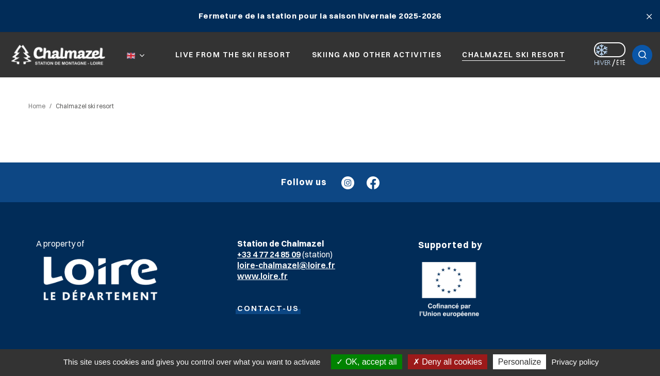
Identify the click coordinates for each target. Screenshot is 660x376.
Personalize (519, 361)
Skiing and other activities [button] (377, 54)
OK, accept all (366, 361)
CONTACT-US (268, 308)
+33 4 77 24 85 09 (269, 254)
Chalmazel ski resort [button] (513, 54)
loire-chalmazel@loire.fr (286, 265)
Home (36, 106)
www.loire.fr (262, 276)
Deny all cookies (447, 361)
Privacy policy (575, 361)
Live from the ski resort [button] (233, 54)
